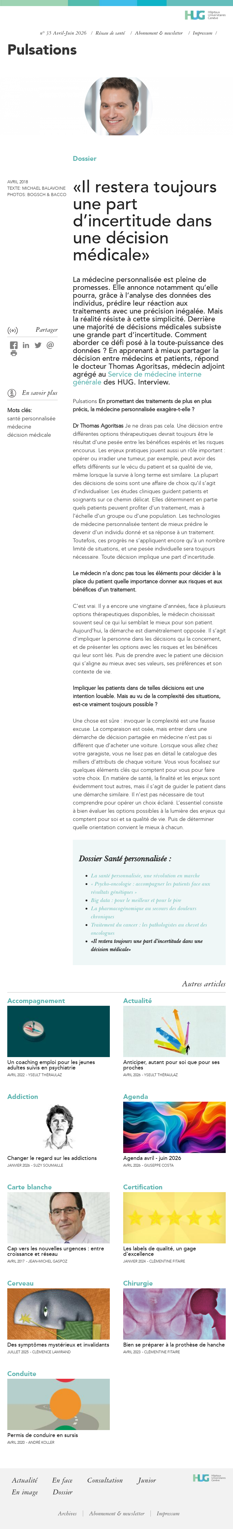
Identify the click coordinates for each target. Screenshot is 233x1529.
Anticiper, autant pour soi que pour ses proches (171, 1064)
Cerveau (20, 1283)
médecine (19, 426)
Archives (67, 1513)
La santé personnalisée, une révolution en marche (145, 875)
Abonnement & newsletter (159, 33)
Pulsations (42, 49)
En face (62, 1480)
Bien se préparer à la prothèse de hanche (174, 1345)
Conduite (21, 1374)
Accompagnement (36, 1001)
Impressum (202, 33)
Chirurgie (138, 1283)
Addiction (22, 1097)
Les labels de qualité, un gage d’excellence (159, 1251)
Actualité (137, 1001)
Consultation (105, 1480)
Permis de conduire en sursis (42, 1435)
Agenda (135, 1097)
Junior (147, 1480)
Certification (143, 1187)
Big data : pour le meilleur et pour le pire (136, 900)
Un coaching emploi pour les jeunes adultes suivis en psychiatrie (51, 1064)
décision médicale (29, 435)
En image (25, 1492)
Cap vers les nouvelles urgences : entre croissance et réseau (55, 1251)
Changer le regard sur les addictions (52, 1158)
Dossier (84, 158)
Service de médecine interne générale (137, 378)
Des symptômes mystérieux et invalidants (58, 1345)
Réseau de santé (110, 33)
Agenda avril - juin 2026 (152, 1158)
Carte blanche (29, 1187)
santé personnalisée (31, 418)
